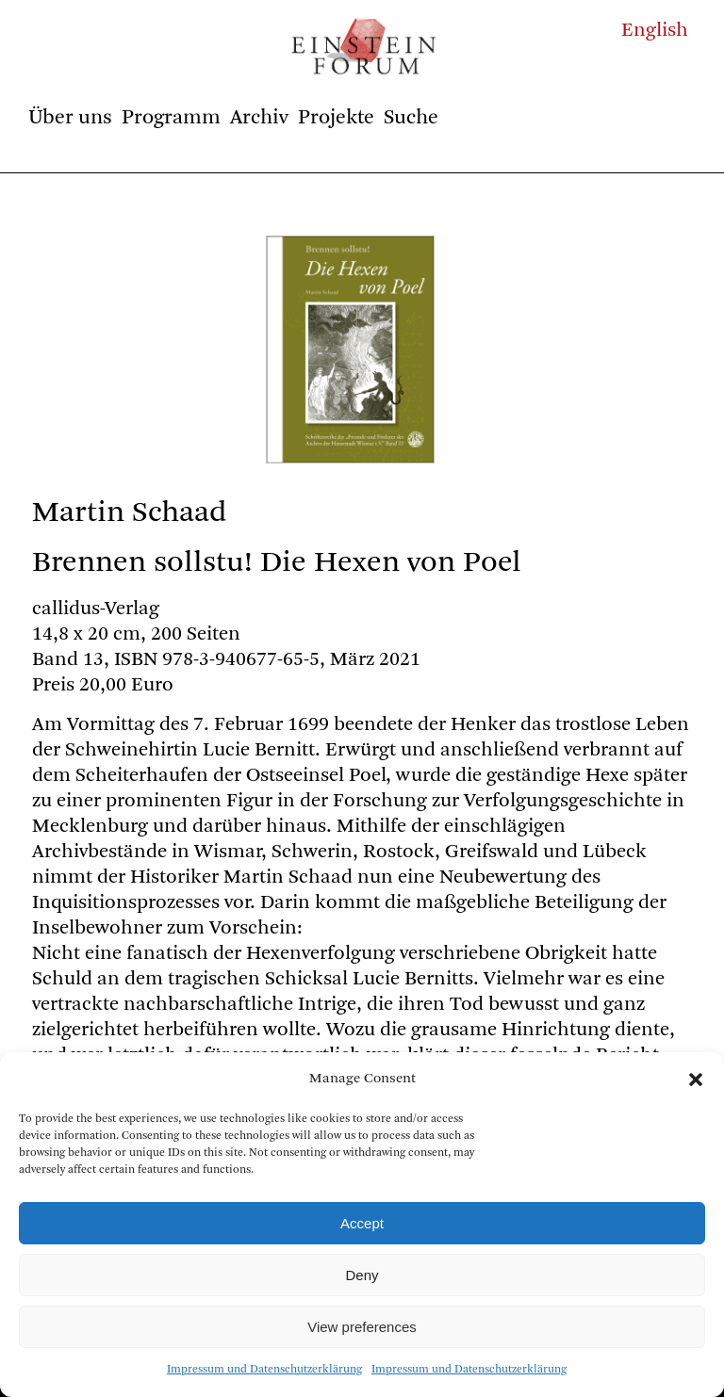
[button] (695, 1079)
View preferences (362, 1327)
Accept (362, 1223)
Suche (411, 117)
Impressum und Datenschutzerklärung (264, 1369)
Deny (361, 1275)
